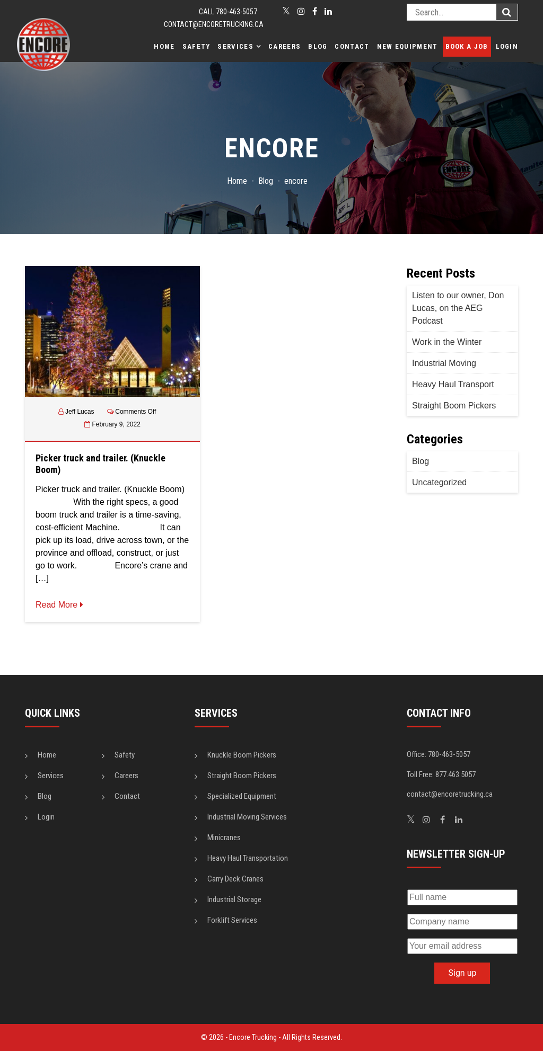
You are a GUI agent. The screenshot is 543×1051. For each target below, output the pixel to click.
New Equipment (407, 46)
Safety (196, 46)
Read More (59, 604)
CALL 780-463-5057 (228, 11)
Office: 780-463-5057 (438, 754)
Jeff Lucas (79, 411)
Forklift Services (232, 920)
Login (507, 46)
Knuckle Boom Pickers (241, 755)
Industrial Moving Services (247, 817)
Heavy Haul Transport (453, 384)
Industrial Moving (444, 363)
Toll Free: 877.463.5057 (441, 774)
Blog (317, 46)
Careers (284, 46)
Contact (352, 46)
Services (235, 46)
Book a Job (466, 46)
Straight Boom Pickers (454, 405)
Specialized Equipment (241, 796)
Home (164, 46)
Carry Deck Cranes (235, 879)
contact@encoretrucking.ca (214, 24)
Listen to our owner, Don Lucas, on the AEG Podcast (458, 308)
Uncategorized (439, 482)
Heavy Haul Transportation (247, 858)
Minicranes (224, 837)
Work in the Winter (446, 341)
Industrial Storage (234, 899)
